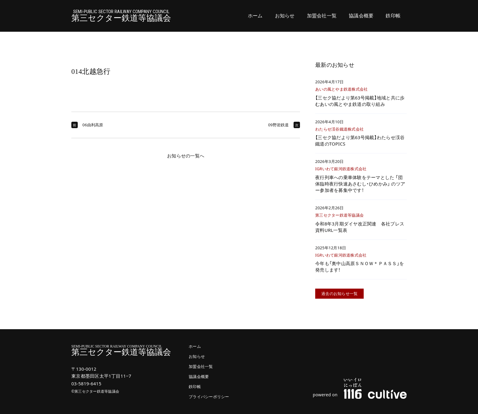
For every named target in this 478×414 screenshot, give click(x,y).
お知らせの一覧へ (185, 156)
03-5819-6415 (86, 383)
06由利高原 (92, 125)
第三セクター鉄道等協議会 (121, 16)
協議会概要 (361, 15)
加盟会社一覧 (322, 15)
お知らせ (285, 15)
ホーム (255, 15)
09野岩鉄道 (278, 125)
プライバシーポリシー (209, 396)
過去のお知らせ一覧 (339, 293)
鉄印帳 (393, 15)
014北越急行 (90, 71)
